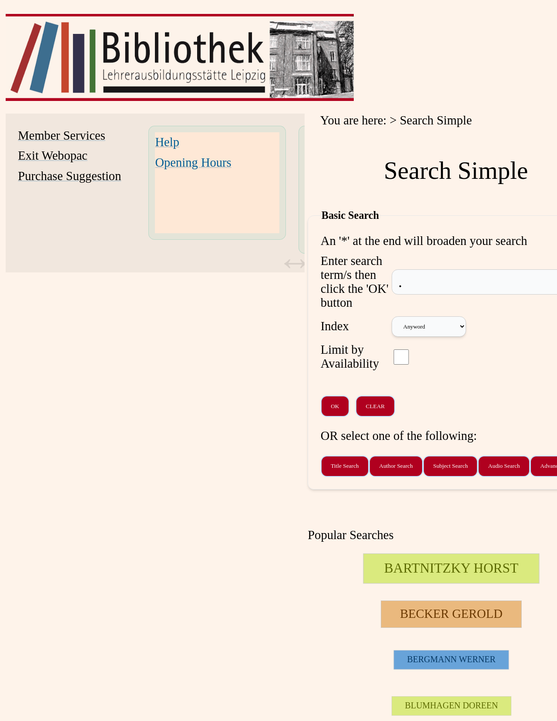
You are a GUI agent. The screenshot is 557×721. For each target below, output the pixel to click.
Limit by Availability (350, 356)
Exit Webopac (52, 155)
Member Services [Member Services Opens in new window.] (61, 135)
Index (335, 326)
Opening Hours (193, 162)
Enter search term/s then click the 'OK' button (355, 281)
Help (167, 142)
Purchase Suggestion (69, 176)
